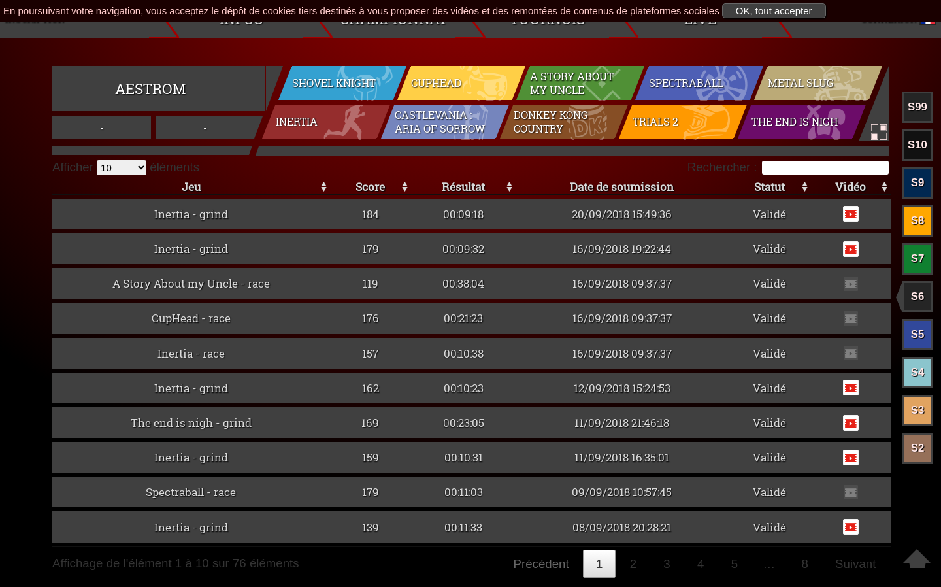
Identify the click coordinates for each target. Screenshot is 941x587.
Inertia (297, 123)
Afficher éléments (125, 167)
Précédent (541, 564)
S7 (918, 258)
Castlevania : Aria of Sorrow (440, 123)
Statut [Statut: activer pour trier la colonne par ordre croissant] (769, 186)
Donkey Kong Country (551, 123)
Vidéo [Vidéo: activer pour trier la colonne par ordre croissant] (850, 186)
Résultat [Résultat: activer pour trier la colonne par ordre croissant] (463, 186)
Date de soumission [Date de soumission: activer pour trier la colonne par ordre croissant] (622, 186)
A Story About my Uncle (572, 83)
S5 (918, 334)
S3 (918, 410)
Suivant (855, 564)
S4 (918, 372)
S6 (918, 296)
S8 (918, 220)
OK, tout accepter (774, 10)
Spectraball (686, 83)
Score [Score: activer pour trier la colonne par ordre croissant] (370, 186)
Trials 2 (655, 123)
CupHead (436, 83)
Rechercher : (788, 167)
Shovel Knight (334, 83)
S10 (917, 145)
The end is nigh (794, 123)
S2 (918, 448)
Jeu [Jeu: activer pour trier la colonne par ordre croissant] (191, 186)
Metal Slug (801, 83)
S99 (917, 107)
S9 (918, 182)
